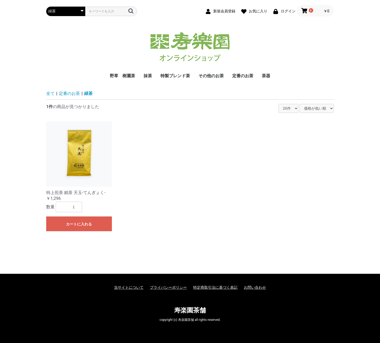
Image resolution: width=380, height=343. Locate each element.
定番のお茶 (242, 75)
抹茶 (148, 75)
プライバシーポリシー (168, 287)
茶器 (266, 75)
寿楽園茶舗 (190, 310)
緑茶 (88, 93)
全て (50, 93)
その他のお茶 (211, 75)
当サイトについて (129, 287)
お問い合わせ (255, 287)
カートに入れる (79, 224)
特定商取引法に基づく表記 (215, 287)
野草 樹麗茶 (122, 75)
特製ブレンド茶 (175, 75)
